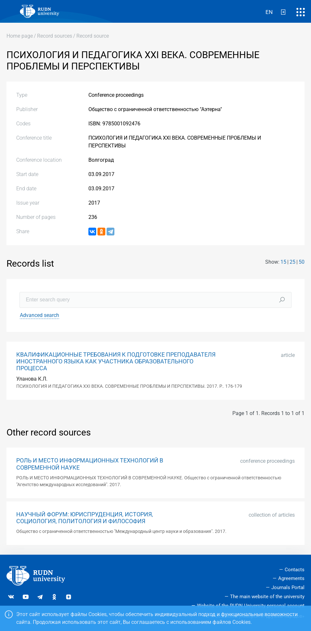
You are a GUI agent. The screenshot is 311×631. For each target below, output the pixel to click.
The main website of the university (267, 596)
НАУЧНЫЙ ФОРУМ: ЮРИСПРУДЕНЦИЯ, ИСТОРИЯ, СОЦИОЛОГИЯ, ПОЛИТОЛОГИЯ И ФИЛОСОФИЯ (84, 517)
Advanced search (39, 315)
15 (283, 262)
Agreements (291, 578)
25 (292, 262)
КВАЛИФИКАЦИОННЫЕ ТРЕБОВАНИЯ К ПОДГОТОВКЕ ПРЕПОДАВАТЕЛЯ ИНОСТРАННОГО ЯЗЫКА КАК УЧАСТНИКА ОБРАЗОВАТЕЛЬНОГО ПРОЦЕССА (115, 361)
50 (302, 262)
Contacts (295, 570)
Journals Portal (288, 587)
